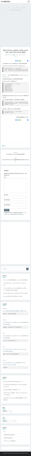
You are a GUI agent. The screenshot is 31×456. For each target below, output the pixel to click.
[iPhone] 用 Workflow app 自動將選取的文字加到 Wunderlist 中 (15, 159)
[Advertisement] (15, 31)
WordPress (18, 453)
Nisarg (26, 453)
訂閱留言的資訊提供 (8, 437)
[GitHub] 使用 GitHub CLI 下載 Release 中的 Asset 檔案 (15, 293)
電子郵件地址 (7, 199)
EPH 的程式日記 (5, 1)
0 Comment (23, 54)
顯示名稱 (6, 194)
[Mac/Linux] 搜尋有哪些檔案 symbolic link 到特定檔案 (15, 280)
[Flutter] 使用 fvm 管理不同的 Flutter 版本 (13, 296)
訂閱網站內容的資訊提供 (9, 434)
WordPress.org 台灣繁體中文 (10, 441)
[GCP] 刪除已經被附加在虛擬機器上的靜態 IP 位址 (15, 311)
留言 (5, 177)
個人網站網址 (7, 204)
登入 (5, 431)
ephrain (16, 54)
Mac (5, 145)
